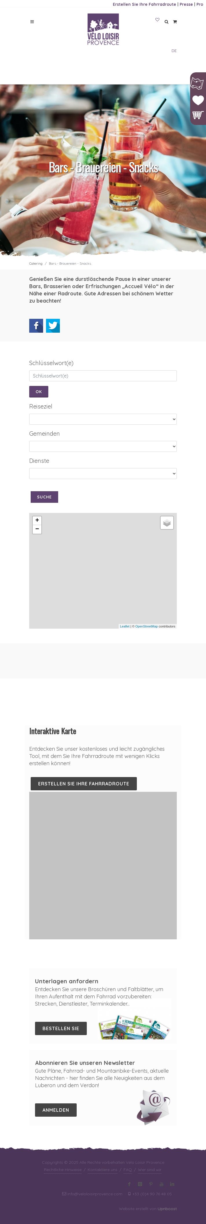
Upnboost (167, 1208)
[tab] (103, 363)
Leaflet (125, 626)
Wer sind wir (149, 1169)
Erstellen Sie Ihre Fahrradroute (144, 4)
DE (174, 50)
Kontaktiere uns (102, 1169)
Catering (36, 263)
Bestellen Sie (61, 1028)
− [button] (37, 529)
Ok (39, 391)
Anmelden (56, 1110)
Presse (186, 4)
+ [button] (37, 520)
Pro (199, 4)
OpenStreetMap (146, 626)
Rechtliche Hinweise (63, 1169)
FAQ (128, 1169)
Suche (44, 497)
